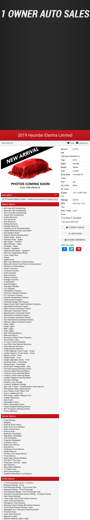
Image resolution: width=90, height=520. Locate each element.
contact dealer (75, 227)
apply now (75, 234)
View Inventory (7, 143)
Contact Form (52, 199)
